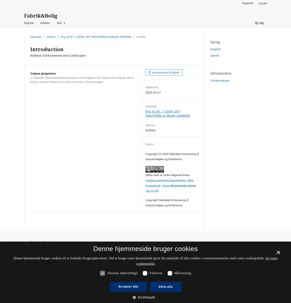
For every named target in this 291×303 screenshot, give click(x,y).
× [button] (278, 254)
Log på (262, 3)
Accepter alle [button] (128, 286)
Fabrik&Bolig (40, 15)
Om (60, 23)
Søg (259, 23)
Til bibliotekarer (220, 80)
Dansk (214, 55)
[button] (145, 297)
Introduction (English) (165, 72)
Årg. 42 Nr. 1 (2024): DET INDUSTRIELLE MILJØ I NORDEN (96, 37)
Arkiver (45, 23)
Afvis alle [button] (166, 287)
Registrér (248, 3)
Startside (35, 37)
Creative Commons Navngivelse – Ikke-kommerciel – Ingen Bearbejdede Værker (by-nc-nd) (171, 185)
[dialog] (145, 272)
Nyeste (29, 23)
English (215, 49)
